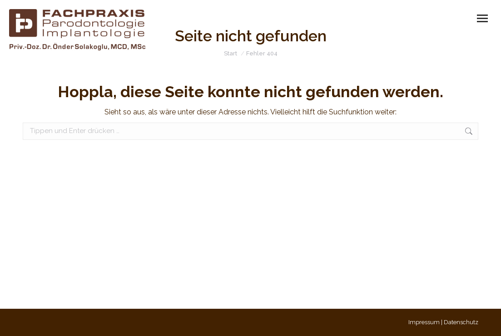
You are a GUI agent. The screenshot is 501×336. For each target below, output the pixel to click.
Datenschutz (461, 322)
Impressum (424, 322)
